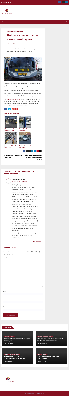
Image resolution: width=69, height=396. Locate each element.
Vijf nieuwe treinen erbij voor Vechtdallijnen (48, 357)
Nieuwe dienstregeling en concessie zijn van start (33, 157)
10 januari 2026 (9, 361)
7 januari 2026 (42, 361)
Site (4, 307)
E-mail (5, 299)
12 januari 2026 (9, 343)
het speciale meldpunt (14, 99)
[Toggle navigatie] (35, 21)
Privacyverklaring (39, 393)
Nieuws (20, 31)
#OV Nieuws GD (21, 51)
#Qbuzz (29, 51)
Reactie (6, 258)
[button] (66, 21)
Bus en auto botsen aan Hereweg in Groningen (17, 340)
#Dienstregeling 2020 (23, 49)
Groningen (15, 31)
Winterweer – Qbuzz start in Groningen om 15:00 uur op (14, 357)
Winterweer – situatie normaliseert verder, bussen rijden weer (50, 340)
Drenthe (9, 31)
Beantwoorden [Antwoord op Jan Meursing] (37, 241)
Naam (5, 291)
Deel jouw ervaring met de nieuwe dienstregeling (22, 39)
